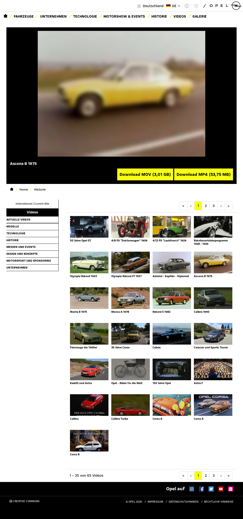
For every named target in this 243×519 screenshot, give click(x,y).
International (24, 204)
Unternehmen (53, 16)
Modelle (12, 226)
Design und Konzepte (22, 254)
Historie (12, 240)
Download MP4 (204, 174)
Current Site (41, 204)
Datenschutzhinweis (184, 502)
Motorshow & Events (124, 16)
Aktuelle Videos (18, 219)
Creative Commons (24, 501)
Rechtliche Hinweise (219, 502)
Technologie (85, 16)
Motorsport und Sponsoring (28, 261)
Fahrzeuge (24, 16)
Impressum (155, 502)
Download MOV (145, 174)
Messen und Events (21, 247)
